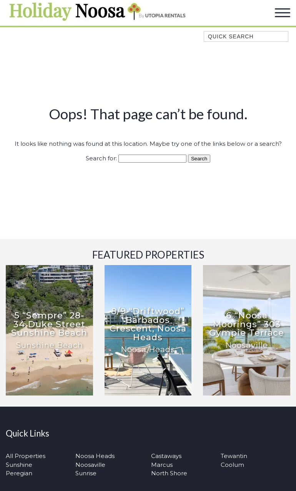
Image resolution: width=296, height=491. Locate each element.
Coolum (232, 464)
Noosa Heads (95, 456)
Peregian (19, 473)
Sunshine (19, 464)
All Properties (25, 456)
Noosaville (90, 464)
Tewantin (234, 456)
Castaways (166, 456)
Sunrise (85, 473)
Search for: (101, 158)
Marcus (162, 464)
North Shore (169, 473)
